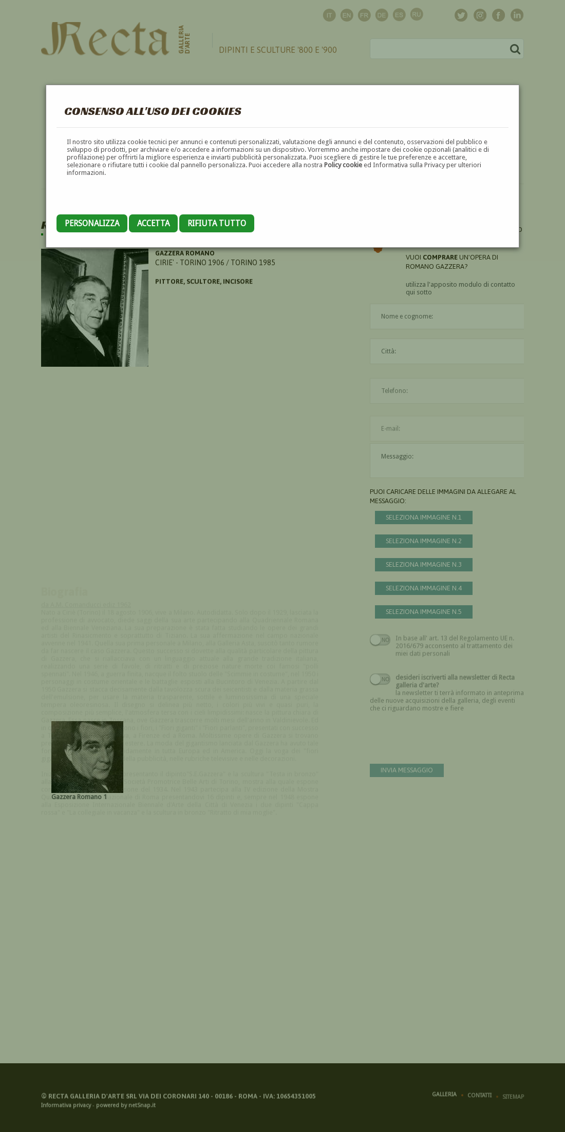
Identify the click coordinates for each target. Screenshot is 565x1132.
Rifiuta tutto (216, 223)
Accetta (153, 223)
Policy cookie (343, 165)
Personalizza (92, 223)
